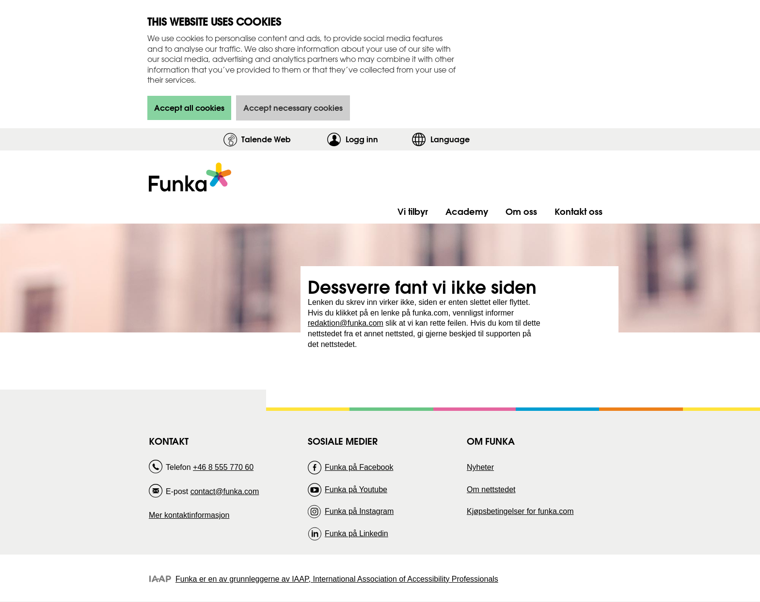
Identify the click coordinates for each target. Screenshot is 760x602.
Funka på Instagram (359, 511)
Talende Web (266, 139)
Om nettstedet (491, 489)
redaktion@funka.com (345, 323)
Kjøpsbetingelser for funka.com (520, 511)
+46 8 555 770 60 (223, 467)
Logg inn (376, 139)
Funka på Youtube (356, 489)
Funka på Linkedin (356, 533)
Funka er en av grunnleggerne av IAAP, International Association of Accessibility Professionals (336, 579)
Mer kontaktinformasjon (189, 515)
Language (450, 139)
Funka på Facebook (359, 467)
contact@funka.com (224, 491)
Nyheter (480, 467)
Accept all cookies (189, 108)
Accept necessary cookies (293, 108)
